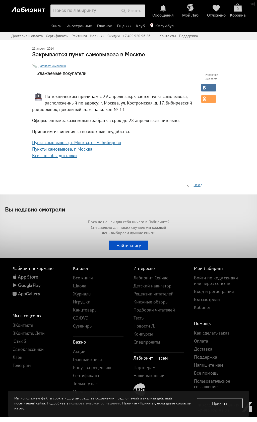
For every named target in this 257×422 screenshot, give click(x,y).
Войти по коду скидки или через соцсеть (216, 280)
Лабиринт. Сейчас (151, 278)
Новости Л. (144, 326)
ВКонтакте (23, 325)
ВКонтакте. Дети (29, 333)
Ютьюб (19, 341)
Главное (104, 26)
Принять (219, 403)
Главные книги (87, 359)
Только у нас (85, 383)
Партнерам (145, 367)
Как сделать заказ (211, 333)
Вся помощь (206, 373)
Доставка (203, 349)
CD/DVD (81, 318)
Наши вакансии (149, 375)
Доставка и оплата (27, 36)
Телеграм (22, 365)
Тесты (139, 318)
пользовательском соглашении (94, 403)
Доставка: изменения (52, 65)
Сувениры (83, 326)
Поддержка (188, 36)
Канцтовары (85, 310)
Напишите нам (208, 365)
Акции (79, 351)
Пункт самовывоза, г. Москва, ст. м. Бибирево (76, 142)
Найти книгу (128, 245)
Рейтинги (79, 36)
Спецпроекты (147, 342)
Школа (79, 286)
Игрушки (81, 302)
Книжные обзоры (151, 302)
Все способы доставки (54, 155)
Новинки (97, 36)
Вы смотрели (207, 299)
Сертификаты (57, 36)
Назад (198, 185)
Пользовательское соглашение (212, 383)
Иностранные (79, 26)
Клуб (140, 26)
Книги (55, 26)
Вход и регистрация (214, 291)
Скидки (113, 36)
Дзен (17, 357)
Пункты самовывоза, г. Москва (62, 149)
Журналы (82, 294)
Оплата (201, 341)
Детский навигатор (152, 286)
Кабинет (202, 307)
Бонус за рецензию (92, 367)
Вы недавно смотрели (35, 209)
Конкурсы (143, 334)
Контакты (167, 36)
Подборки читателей (154, 310)
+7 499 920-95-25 (136, 36)
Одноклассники (28, 349)
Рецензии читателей (153, 294)
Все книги (83, 278)
